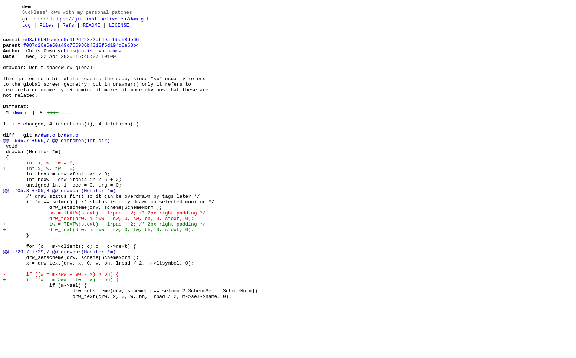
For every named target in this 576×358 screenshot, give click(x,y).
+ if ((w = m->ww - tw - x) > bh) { (61, 329)
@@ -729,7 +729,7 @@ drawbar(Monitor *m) (59, 296)
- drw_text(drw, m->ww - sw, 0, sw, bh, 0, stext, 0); (98, 256)
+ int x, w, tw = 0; (39, 196)
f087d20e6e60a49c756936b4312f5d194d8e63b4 (81, 50)
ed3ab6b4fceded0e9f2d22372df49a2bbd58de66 (81, 44)
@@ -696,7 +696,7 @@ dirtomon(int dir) (56, 163)
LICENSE (119, 28)
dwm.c (20, 131)
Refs (68, 28)
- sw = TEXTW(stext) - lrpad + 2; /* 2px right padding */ (104, 249)
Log (26, 28)
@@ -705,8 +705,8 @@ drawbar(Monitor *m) (59, 223)
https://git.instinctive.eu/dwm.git (100, 21)
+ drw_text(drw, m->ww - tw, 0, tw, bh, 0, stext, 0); (98, 269)
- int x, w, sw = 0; (39, 189)
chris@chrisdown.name (90, 57)
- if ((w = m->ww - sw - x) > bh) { (61, 323)
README (91, 28)
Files (46, 28)
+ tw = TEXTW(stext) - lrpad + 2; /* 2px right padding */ (104, 263)
